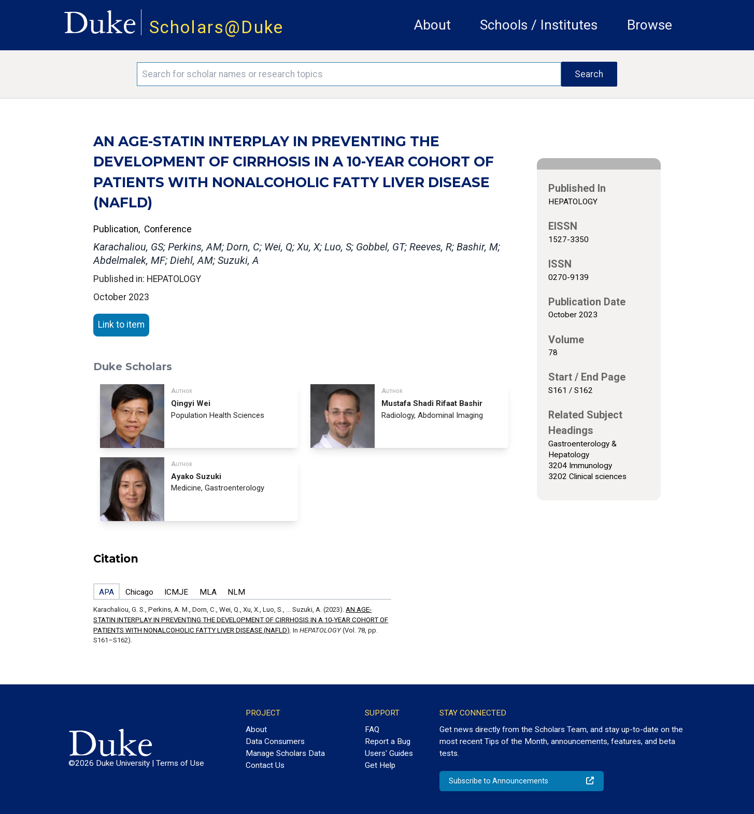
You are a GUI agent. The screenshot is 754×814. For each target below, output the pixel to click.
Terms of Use (180, 763)
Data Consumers (275, 741)
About (432, 25)
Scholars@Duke (216, 27)
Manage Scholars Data (285, 753)
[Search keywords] (349, 74)
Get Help (380, 765)
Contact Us (265, 765)
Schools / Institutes (538, 25)
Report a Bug (387, 741)
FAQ (372, 729)
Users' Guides (389, 753)
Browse (649, 25)
